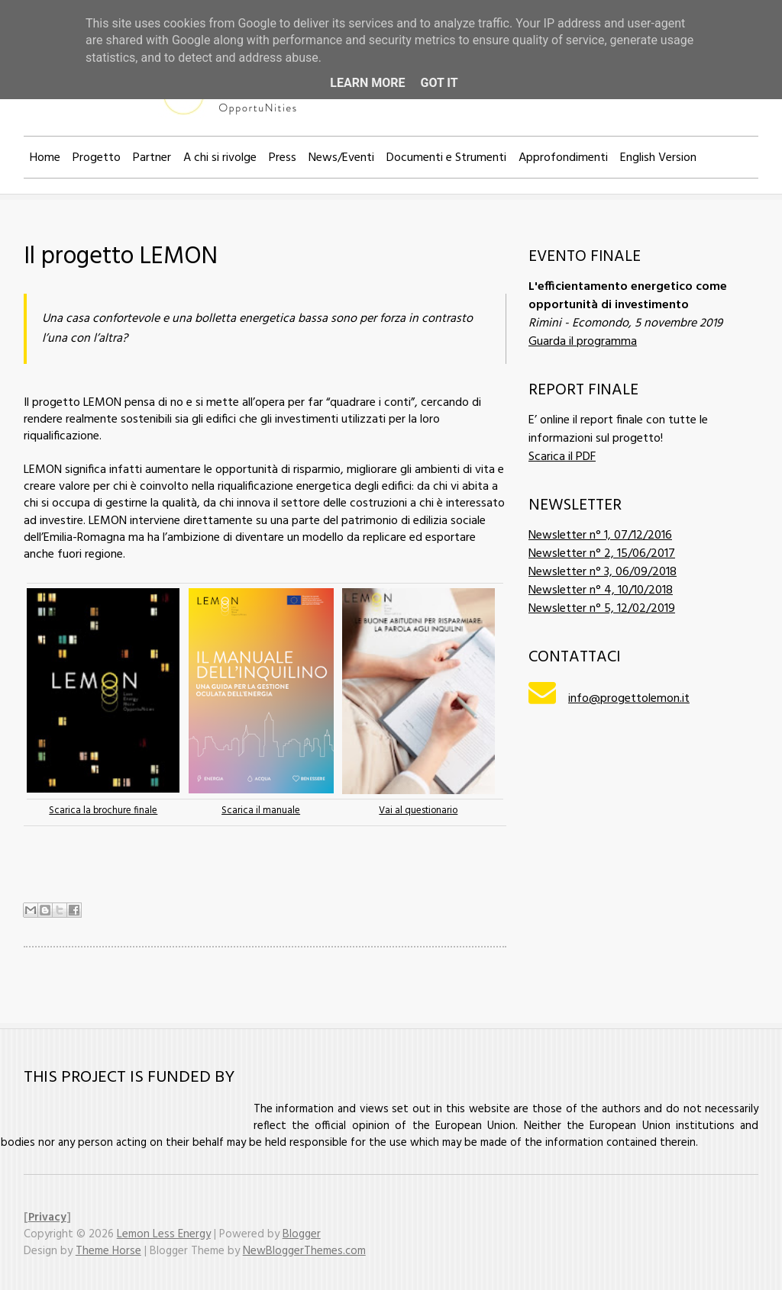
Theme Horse (108, 1251)
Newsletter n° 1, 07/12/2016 (600, 535)
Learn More (367, 83)
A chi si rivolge (220, 158)
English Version (658, 158)
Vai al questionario (418, 811)
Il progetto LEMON (121, 256)
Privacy (47, 1217)
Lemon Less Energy (164, 1234)
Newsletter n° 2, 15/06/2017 (601, 554)
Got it (438, 83)
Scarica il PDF (562, 457)
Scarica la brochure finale (103, 811)
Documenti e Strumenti (446, 158)
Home (45, 158)
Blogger (302, 1234)
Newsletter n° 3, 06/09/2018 (602, 572)
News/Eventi (341, 158)
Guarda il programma (582, 342)
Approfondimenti (563, 158)
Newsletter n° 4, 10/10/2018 (600, 590)
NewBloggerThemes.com (304, 1251)
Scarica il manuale (260, 811)
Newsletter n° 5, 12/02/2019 (601, 609)
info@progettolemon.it (629, 699)
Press (282, 158)
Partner (152, 158)
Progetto (97, 158)
